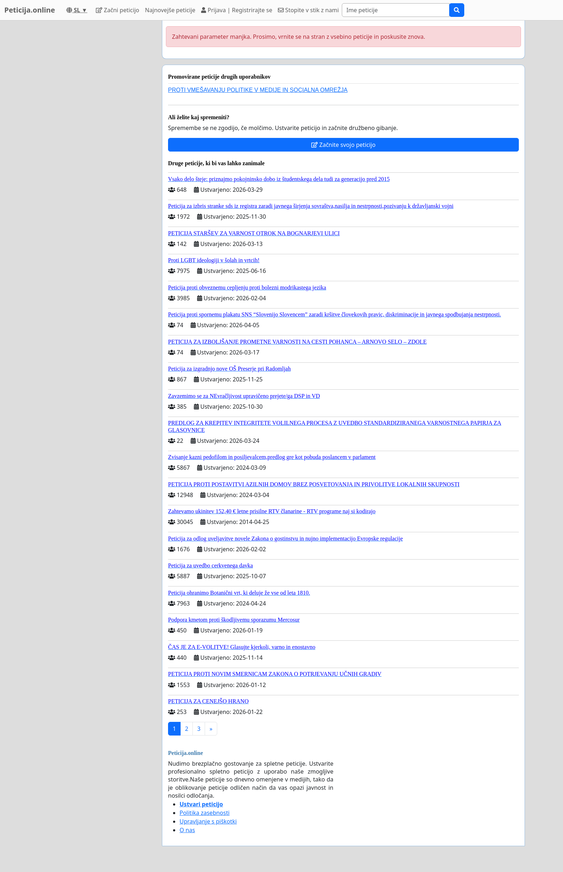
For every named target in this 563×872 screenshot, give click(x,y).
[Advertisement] (92, 128)
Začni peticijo (117, 10)
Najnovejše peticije (170, 10)
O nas (187, 830)
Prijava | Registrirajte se (236, 10)
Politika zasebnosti (204, 813)
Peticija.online (29, 10)
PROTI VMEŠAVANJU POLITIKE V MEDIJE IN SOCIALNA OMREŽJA (258, 90)
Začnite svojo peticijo (343, 145)
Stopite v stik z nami (308, 10)
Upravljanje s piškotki (208, 821)
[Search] (396, 10)
